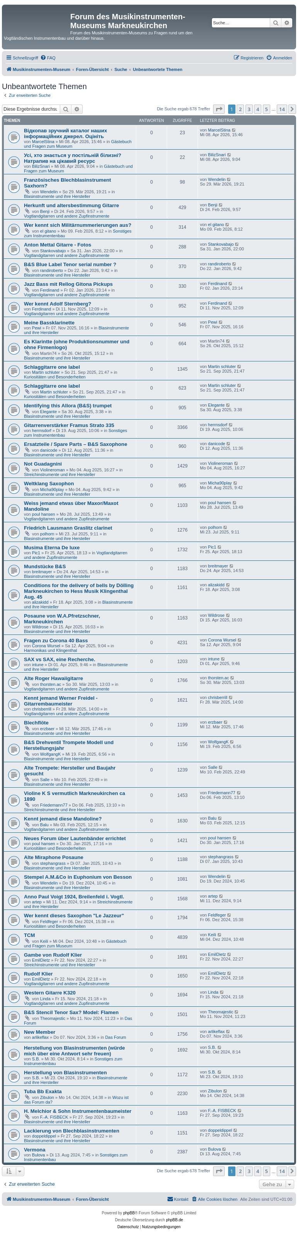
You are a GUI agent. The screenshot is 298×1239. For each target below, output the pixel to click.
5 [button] (266, 109)
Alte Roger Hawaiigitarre (53, 678)
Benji (44, 211)
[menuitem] (48, 57)
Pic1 (36, 552)
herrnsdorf (41, 430)
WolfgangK (50, 754)
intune (38, 664)
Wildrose (40, 627)
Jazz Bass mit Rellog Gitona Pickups (68, 284)
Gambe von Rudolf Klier (53, 955)
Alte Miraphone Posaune (53, 857)
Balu (44, 824)
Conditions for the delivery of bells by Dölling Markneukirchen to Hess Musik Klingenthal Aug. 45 (79, 591)
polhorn (47, 534)
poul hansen (43, 514)
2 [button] (240, 109)
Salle (44, 779)
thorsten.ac (50, 684)
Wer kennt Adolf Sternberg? (57, 304)
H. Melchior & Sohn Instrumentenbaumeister (77, 1111)
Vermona (35, 1150)
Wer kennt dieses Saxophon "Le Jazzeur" (74, 915)
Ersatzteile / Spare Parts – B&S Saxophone (75, 444)
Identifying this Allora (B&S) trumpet (68, 405)
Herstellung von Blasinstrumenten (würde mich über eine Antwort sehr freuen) (74, 1051)
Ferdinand (49, 290)
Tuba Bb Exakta (43, 1091)
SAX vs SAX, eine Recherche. (59, 659)
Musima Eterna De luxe (52, 547)
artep (37, 902)
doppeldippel (44, 1136)
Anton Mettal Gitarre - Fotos (57, 245)
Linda (45, 998)
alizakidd (40, 602)
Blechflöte (36, 723)
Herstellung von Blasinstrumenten (65, 1072)
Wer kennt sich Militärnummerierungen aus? (77, 225)
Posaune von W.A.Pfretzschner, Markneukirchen (62, 619)
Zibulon (47, 1097)
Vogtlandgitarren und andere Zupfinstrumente (66, 216)
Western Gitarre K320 (50, 993)
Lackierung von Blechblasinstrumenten (71, 1131)
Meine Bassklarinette (49, 323)
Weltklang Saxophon (49, 483)
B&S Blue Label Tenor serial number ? (70, 264)
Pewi (36, 328)
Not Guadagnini (43, 464)
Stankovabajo (53, 250)
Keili (44, 941)
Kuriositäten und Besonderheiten (55, 377)
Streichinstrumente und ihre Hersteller (59, 474)
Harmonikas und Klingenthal (50, 650)
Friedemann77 (54, 805)
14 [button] (282, 109)
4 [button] (257, 109)
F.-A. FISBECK (54, 1117)
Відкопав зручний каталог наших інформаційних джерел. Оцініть (65, 133)
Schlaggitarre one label (52, 367)
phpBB (129, 1213)
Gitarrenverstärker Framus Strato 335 (69, 425)
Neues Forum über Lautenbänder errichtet (75, 838)
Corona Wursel (46, 645)
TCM (29, 935)
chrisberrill (41, 709)
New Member (39, 1032)
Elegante (48, 411)
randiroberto (51, 270)
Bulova (38, 1155)
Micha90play (52, 489)
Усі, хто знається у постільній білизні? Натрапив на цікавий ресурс (72, 158)
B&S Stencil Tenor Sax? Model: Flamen (71, 1012)
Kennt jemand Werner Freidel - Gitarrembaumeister (61, 701)
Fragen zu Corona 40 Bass (56, 640)
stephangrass (53, 863)
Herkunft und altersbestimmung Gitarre (71, 205)
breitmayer (42, 571)
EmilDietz (41, 960)
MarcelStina (43, 141)
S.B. (36, 1059)
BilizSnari (41, 166)
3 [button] (249, 109)
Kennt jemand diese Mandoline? (63, 819)
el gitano (48, 231)
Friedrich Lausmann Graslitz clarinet (68, 528)
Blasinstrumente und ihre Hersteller (57, 196)
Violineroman (52, 470)
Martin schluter (46, 372)
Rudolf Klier (38, 974)
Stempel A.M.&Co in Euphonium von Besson (78, 877)
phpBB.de (174, 1220)
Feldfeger (49, 921)
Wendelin (49, 191)
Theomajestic (52, 1018)
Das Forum (115, 1037)
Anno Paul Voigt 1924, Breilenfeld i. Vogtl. (74, 897)
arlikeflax (40, 1037)
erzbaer (47, 728)
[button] (219, 109)
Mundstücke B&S (45, 566)
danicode (49, 450)
